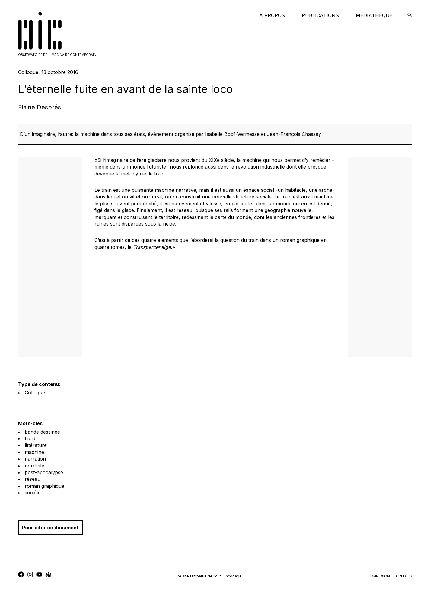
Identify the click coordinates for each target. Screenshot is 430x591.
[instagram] (30, 575)
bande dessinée (42, 432)
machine (34, 452)
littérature (36, 445)
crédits (404, 576)
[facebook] (21, 575)
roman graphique (44, 486)
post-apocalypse (44, 472)
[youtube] (39, 575)
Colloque (35, 393)
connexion (379, 576)
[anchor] (48, 575)
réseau (32, 479)
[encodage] (409, 15)
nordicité (34, 466)
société (33, 493)
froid (30, 438)
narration (35, 459)
